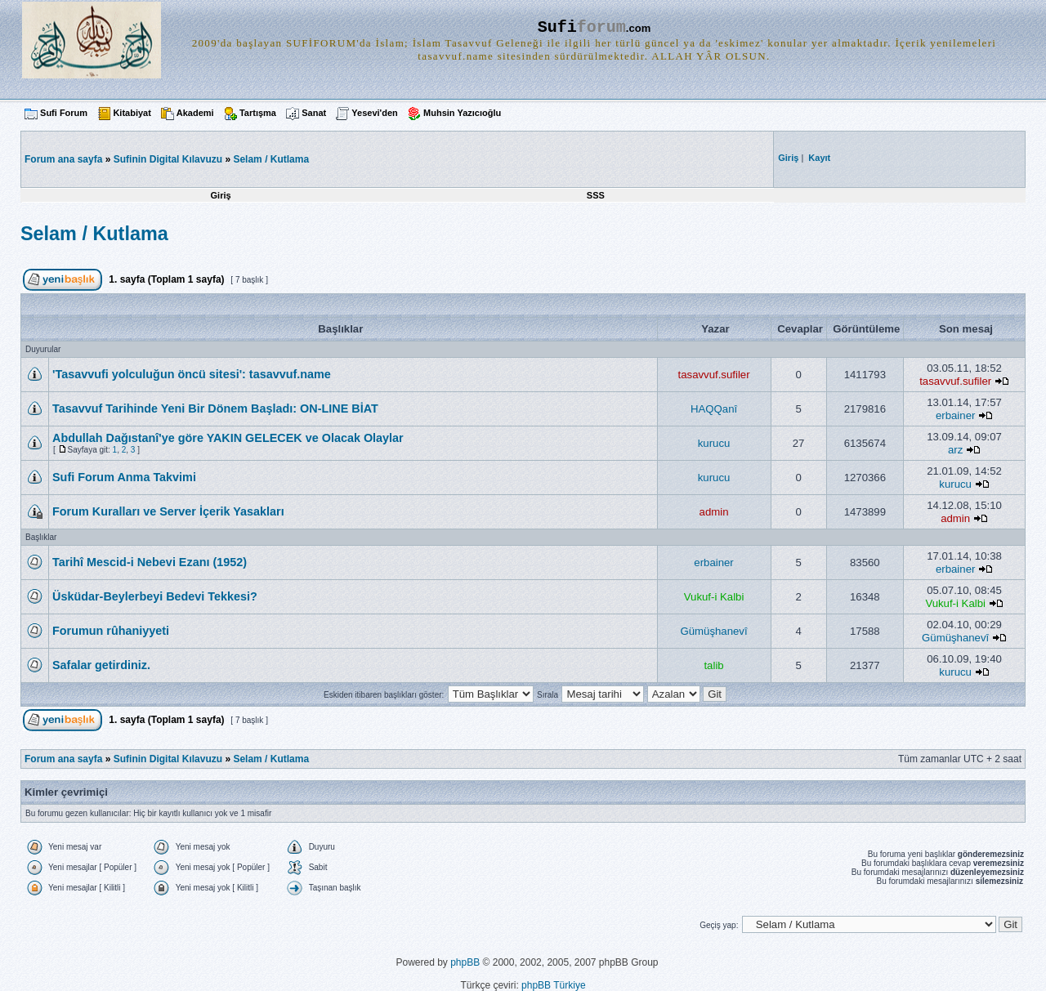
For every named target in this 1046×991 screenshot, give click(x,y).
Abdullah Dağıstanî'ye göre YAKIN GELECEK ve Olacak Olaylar (228, 437)
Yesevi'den (374, 113)
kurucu (714, 443)
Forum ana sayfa (63, 759)
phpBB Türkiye (553, 985)
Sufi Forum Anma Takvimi (124, 477)
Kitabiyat (131, 113)
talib (713, 665)
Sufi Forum (63, 113)
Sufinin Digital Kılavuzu (168, 159)
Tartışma (257, 113)
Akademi (195, 113)
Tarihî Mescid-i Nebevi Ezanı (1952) (149, 562)
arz (955, 450)
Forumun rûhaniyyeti (110, 630)
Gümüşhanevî (714, 631)
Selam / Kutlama (271, 159)
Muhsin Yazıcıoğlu (462, 113)
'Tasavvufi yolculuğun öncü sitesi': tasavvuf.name (191, 374)
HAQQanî (714, 409)
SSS (596, 195)
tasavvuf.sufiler (714, 374)
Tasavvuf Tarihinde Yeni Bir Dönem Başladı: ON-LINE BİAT (215, 408)
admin (714, 512)
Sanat (314, 113)
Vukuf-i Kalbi (714, 597)
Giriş (221, 195)
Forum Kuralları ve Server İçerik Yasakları (168, 511)
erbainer (955, 415)
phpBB (465, 962)
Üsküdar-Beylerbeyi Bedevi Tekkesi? (154, 596)
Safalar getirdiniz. (101, 665)
